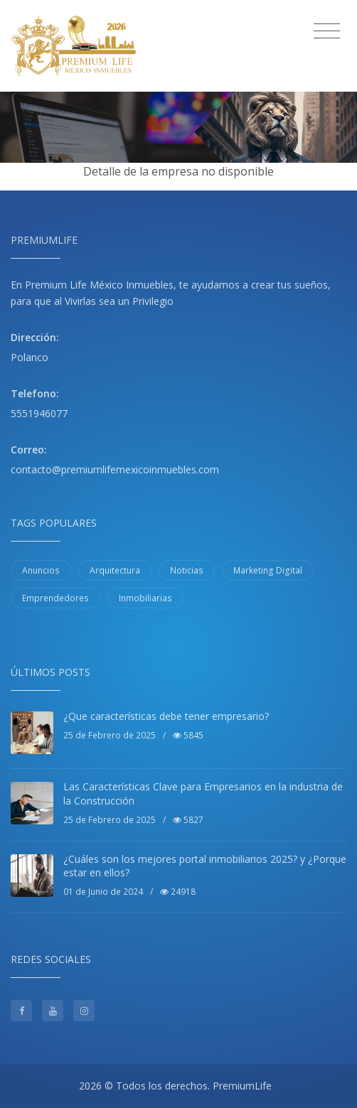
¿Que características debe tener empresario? (166, 716)
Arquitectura (115, 570)
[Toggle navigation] (327, 31)
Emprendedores (55, 598)
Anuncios (41, 570)
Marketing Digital (267, 570)
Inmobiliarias (145, 598)
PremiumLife (242, 1085)
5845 (188, 735)
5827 (188, 820)
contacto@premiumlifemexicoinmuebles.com (115, 469)
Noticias (186, 570)
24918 (178, 892)
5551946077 (39, 413)
